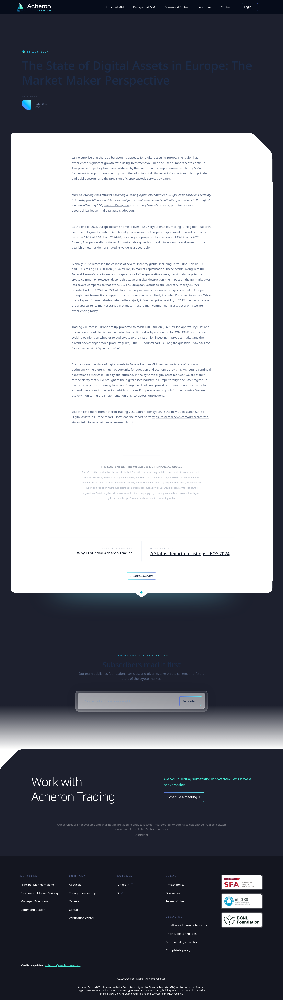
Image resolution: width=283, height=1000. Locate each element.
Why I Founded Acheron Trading (105, 553)
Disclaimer (141, 835)
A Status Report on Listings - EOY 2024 (189, 553)
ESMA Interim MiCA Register (166, 993)
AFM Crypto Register (130, 993)
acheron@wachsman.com (62, 965)
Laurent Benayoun (116, 205)
